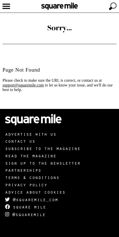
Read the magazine (30, 155)
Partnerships (23, 170)
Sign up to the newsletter (42, 163)
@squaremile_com (31, 199)
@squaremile (25, 214)
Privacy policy (26, 184)
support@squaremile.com (23, 85)
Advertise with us (30, 134)
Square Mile (25, 206)
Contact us (20, 141)
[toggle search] (112, 6)
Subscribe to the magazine (42, 148)
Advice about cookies (35, 192)
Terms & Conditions (32, 177)
